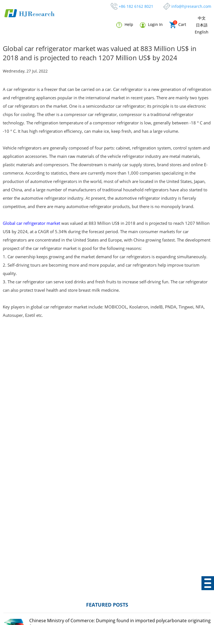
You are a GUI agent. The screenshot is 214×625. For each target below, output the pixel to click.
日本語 (202, 25)
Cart (177, 25)
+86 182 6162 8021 (136, 6)
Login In (151, 25)
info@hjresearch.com (191, 6)
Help (124, 25)
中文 (202, 18)
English (201, 32)
